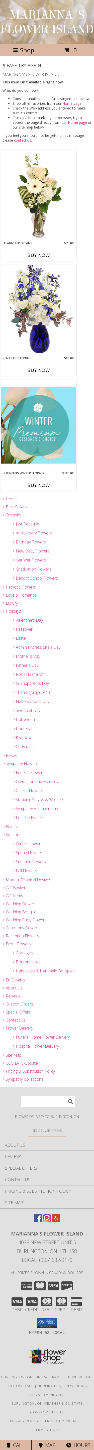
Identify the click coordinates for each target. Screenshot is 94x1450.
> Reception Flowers (21, 936)
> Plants (10, 826)
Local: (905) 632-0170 (47, 1260)
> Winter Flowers (28, 843)
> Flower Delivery (18, 1028)
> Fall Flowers (25, 870)
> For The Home (27, 817)
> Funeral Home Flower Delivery (41, 1037)
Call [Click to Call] (15, 1445)
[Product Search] (48, 1101)
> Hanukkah (23, 728)
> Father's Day (25, 665)
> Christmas (23, 746)
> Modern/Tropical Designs (27, 879)
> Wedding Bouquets (21, 912)
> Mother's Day (26, 656)
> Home (10, 499)
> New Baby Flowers (31, 551)
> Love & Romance (20, 595)
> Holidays (12, 611)
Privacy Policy (24, 1421)
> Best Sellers (15, 507)
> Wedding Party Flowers (25, 920)
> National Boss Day (31, 701)
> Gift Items (13, 896)
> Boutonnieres (26, 962)
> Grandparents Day (31, 683)
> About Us (12, 988)
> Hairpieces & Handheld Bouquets (44, 971)
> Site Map (12, 1055)
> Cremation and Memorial (36, 781)
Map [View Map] (47, 1445)
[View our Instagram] (47, 1220)
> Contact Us (14, 1020)
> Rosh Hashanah (29, 674)
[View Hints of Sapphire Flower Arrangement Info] (38, 310)
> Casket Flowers (28, 790)
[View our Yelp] (56, 1220)
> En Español (14, 980)
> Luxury (10, 603)
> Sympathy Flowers (20, 763)
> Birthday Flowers (29, 542)
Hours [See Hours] (78, 1445)
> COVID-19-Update (20, 1063)
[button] (47, 1323)
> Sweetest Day (26, 710)
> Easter (20, 638)
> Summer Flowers (29, 861)
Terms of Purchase (62, 1421)
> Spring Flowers (27, 852)
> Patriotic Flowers (19, 587)
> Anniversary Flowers (32, 533)
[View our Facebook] (38, 1220)
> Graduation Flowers (32, 569)
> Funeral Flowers (29, 772)
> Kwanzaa (22, 737)
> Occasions (14, 515)
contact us (22, 140)
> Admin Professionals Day (36, 647)
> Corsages (23, 953)
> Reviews (11, 996)
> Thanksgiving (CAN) (31, 692)
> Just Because (26, 524)
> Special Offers (17, 1012)
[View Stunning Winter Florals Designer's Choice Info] (38, 425)
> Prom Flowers (17, 944)
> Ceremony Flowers (21, 928)
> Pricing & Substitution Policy (29, 1071)
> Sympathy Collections (23, 1079)
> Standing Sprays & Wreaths (38, 799)
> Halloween (24, 719)
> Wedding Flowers (19, 904)
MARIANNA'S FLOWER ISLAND (47, 22)
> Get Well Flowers (29, 560)
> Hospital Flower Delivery (36, 1046)
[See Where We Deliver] (47, 1130)
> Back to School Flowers (35, 578)
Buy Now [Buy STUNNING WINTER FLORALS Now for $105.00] (38, 485)
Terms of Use (47, 1429)
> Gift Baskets (15, 887)
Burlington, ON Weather (36, 1403)
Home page (71, 103)
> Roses (10, 755)
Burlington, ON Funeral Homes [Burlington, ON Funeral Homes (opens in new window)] (32, 1377)
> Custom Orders (18, 1004)
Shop (23, 50)
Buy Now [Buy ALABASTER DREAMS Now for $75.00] (38, 255)
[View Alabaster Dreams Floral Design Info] (38, 195)
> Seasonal (12, 834)
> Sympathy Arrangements (36, 808)
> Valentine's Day (28, 620)
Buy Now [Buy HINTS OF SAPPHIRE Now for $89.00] (38, 370)
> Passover (23, 629)
